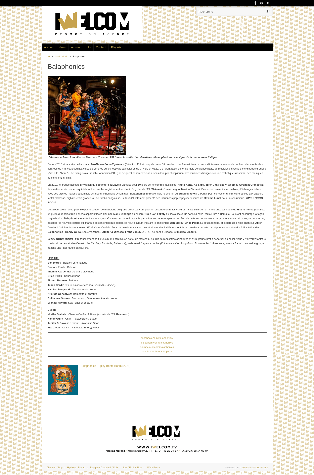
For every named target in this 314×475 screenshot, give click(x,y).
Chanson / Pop (54, 467)
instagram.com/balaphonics (157, 342)
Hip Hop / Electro (76, 467)
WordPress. (260, 467)
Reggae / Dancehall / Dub (104, 467)
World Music (61, 56)
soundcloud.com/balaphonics (157, 347)
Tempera (245, 467)
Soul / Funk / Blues (132, 467)
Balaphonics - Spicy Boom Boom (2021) (106, 365)
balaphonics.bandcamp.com (157, 351)
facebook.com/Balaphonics (157, 337)
